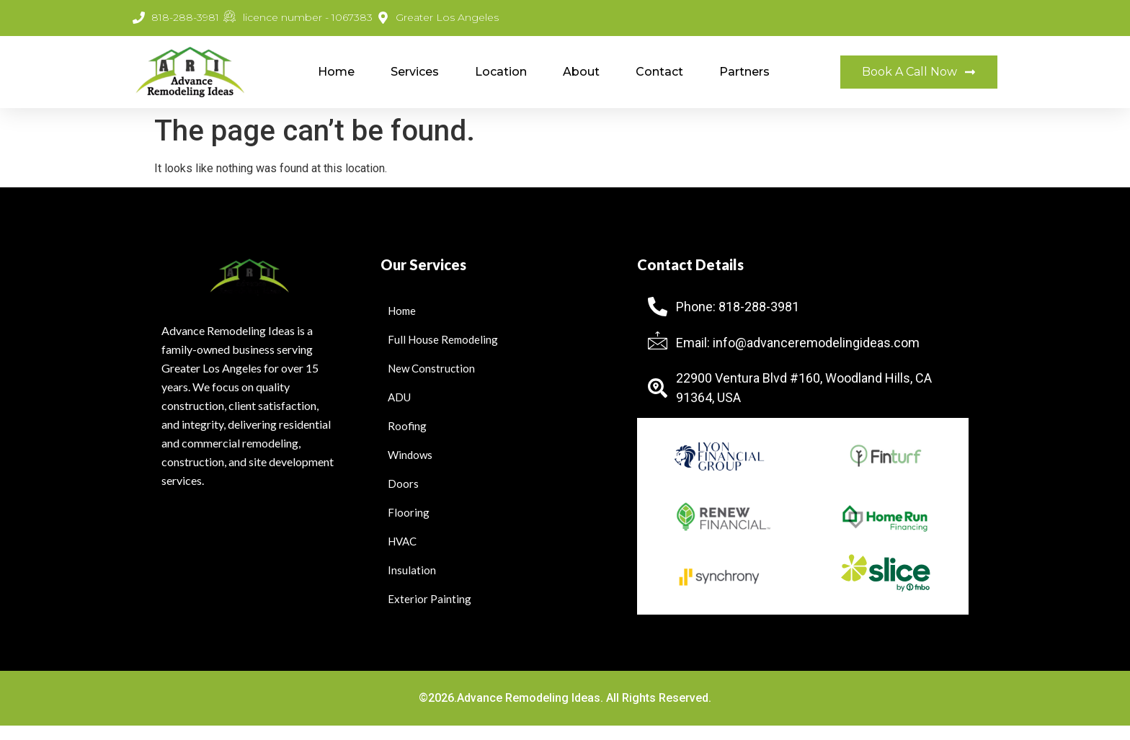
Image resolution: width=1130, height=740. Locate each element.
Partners (744, 72)
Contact (659, 72)
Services (415, 72)
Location (501, 72)
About (581, 72)
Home (336, 72)
